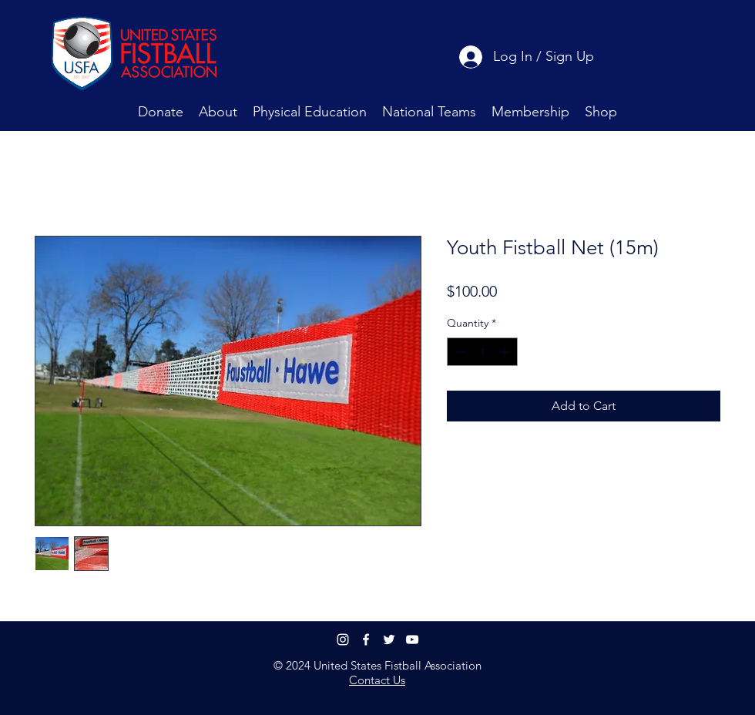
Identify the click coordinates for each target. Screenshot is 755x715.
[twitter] (389, 639)
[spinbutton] (482, 351)
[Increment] (505, 351)
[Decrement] (458, 351)
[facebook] (366, 639)
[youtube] (412, 639)
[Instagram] (343, 639)
